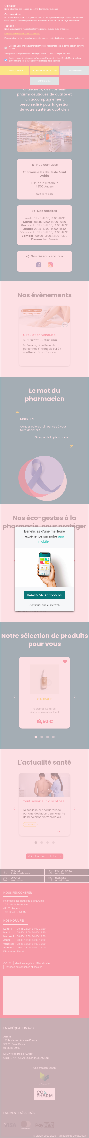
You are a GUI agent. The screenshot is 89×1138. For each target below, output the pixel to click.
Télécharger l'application (44, 594)
